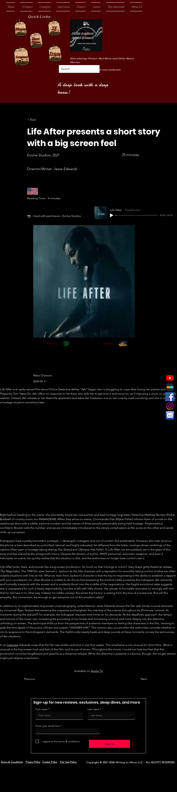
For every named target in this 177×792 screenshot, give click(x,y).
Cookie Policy (49, 762)
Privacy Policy (33, 762)
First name (42, 709)
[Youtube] (169, 377)
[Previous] (36, 679)
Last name (93, 709)
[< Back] (39, 119)
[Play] (111, 215)
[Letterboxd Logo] (169, 387)
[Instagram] (169, 406)
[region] (66, 348)
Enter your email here (48, 726)
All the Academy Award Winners (83, 35)
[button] (26, 6)
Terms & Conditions (12, 762)
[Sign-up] (109, 744)
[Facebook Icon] (169, 396)
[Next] (138, 679)
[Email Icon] (169, 415)
